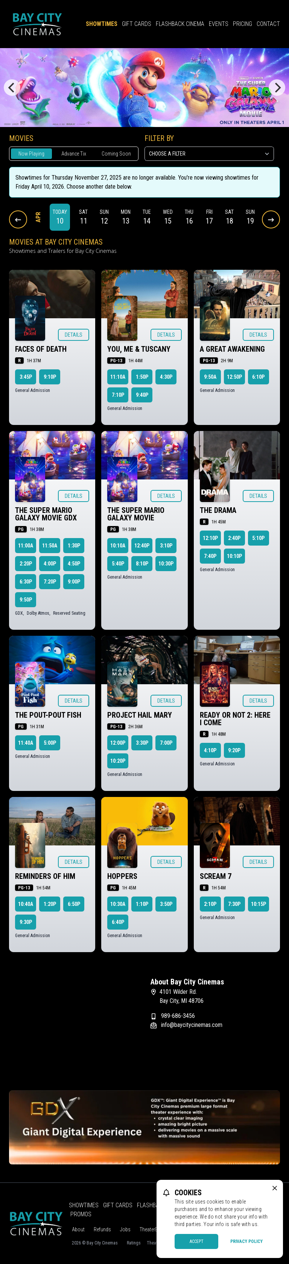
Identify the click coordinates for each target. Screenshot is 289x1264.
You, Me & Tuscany (138, 349)
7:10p (118, 395)
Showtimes (101, 23)
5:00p (50, 743)
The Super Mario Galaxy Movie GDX (46, 514)
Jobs (125, 1229)
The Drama (218, 510)
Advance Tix (73, 154)
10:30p (165, 564)
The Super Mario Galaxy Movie (135, 514)
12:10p (210, 538)
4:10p (210, 750)
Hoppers (122, 876)
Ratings (134, 1243)
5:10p (258, 538)
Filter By (159, 138)
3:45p (26, 377)
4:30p (166, 377)
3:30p (142, 743)
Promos (80, 1214)
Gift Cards (136, 23)
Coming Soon (116, 154)
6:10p (258, 377)
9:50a (210, 377)
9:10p (50, 377)
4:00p (50, 564)
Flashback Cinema (180, 23)
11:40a (25, 743)
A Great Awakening (232, 349)
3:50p (166, 904)
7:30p (234, 904)
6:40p (118, 922)
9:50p (26, 600)
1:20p (50, 904)
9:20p (234, 750)
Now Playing (31, 154)
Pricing (242, 23)
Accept (197, 1241)
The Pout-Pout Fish (48, 715)
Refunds (102, 1229)
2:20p (26, 564)
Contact (268, 23)
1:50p (142, 377)
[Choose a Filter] (209, 154)
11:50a (49, 546)
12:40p (141, 546)
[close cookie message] (274, 1188)
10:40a (25, 904)
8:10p (142, 564)
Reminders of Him (45, 876)
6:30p (26, 582)
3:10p (166, 546)
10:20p (117, 761)
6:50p (74, 904)
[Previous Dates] (18, 219)
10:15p (258, 904)
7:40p (210, 556)
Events (218, 23)
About (78, 1229)
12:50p (234, 377)
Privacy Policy (246, 1241)
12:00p (117, 743)
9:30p (26, 922)
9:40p (142, 395)
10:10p (234, 556)
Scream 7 (215, 876)
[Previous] (12, 87)
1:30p (74, 546)
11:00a (25, 546)
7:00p (166, 743)
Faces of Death (41, 349)
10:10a (117, 546)
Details (73, 335)
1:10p (142, 904)
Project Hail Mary (139, 715)
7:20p (50, 582)
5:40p (118, 564)
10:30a (117, 904)
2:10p (210, 904)
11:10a (117, 377)
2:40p (234, 538)
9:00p (74, 582)
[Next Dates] (271, 219)
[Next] (277, 87)
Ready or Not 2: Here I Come (235, 719)
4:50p (74, 564)
